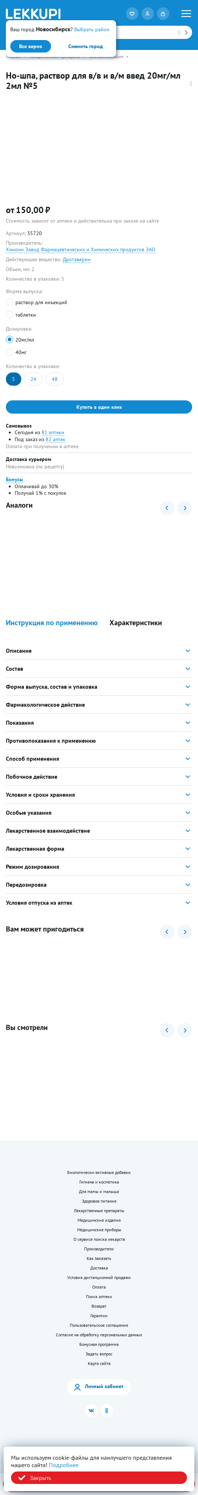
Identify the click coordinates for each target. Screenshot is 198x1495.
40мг (20, 352)
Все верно (30, 46)
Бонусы (14, 479)
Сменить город (85, 46)
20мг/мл (24, 339)
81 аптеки (53, 432)
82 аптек (55, 439)
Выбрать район (91, 29)
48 (55, 379)
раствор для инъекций (41, 302)
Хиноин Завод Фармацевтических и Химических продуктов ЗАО (80, 249)
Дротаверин (77, 259)
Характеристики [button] (135, 622)
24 (33, 379)
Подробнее (64, 1465)
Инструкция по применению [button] (52, 622)
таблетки (25, 314)
